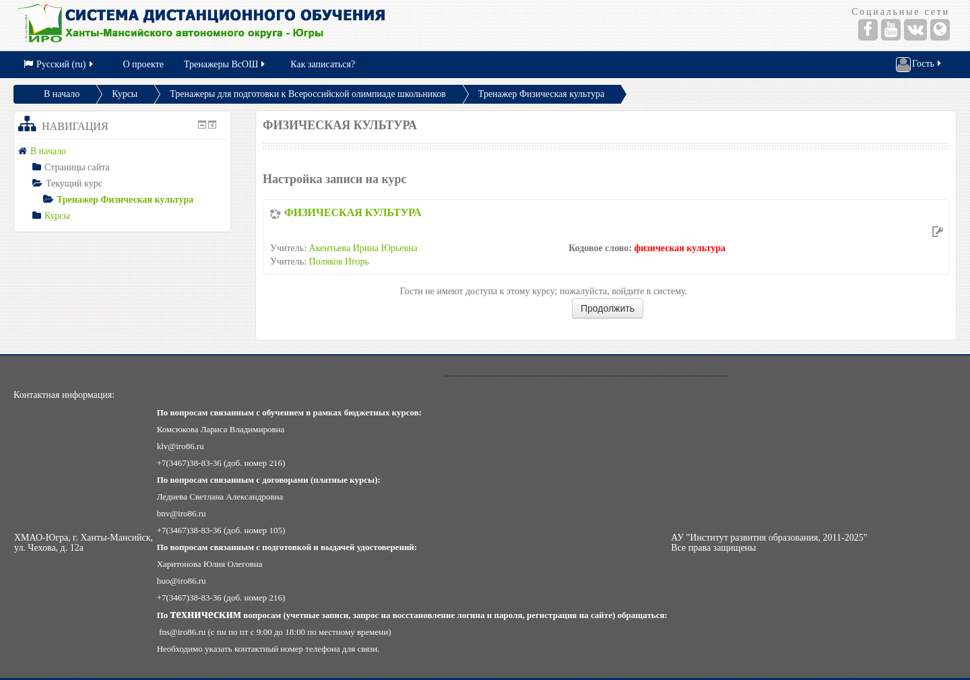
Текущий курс (74, 183)
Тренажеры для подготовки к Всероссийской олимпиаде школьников (308, 94)
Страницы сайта (77, 167)
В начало (61, 94)
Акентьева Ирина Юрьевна (363, 248)
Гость (919, 64)
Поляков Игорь (339, 262)
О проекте (143, 64)
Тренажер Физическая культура (541, 94)
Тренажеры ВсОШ (225, 64)
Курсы (124, 94)
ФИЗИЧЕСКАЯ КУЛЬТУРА (353, 212)
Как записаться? (322, 64)
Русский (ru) (59, 64)
